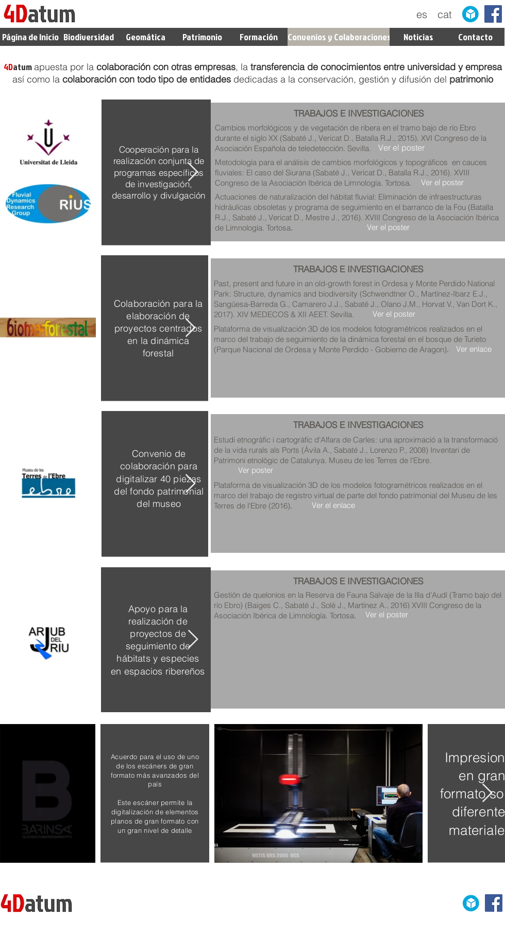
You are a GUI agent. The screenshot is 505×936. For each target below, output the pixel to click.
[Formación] (259, 37)
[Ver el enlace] (333, 505)
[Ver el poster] (401, 147)
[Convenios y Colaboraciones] (339, 37)
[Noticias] (418, 37)
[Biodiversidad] (88, 37)
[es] (421, 14)
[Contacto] (475, 37)
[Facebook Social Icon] (493, 14)
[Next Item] (193, 172)
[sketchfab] (470, 14)
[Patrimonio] (202, 37)
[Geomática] (145, 37)
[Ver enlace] (473, 348)
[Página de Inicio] (30, 37)
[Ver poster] (255, 470)
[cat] (444, 14)
